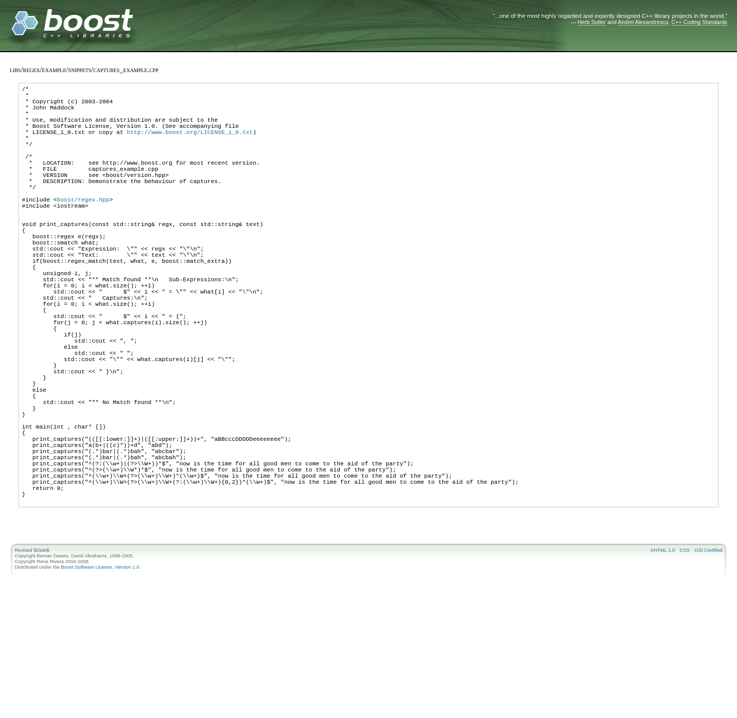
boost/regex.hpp (83, 228)
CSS (685, 654)
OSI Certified (708, 654)
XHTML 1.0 (663, 654)
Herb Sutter (592, 22)
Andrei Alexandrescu (643, 22)
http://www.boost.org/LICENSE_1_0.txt (190, 144)
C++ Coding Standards (699, 22)
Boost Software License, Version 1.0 (100, 671)
